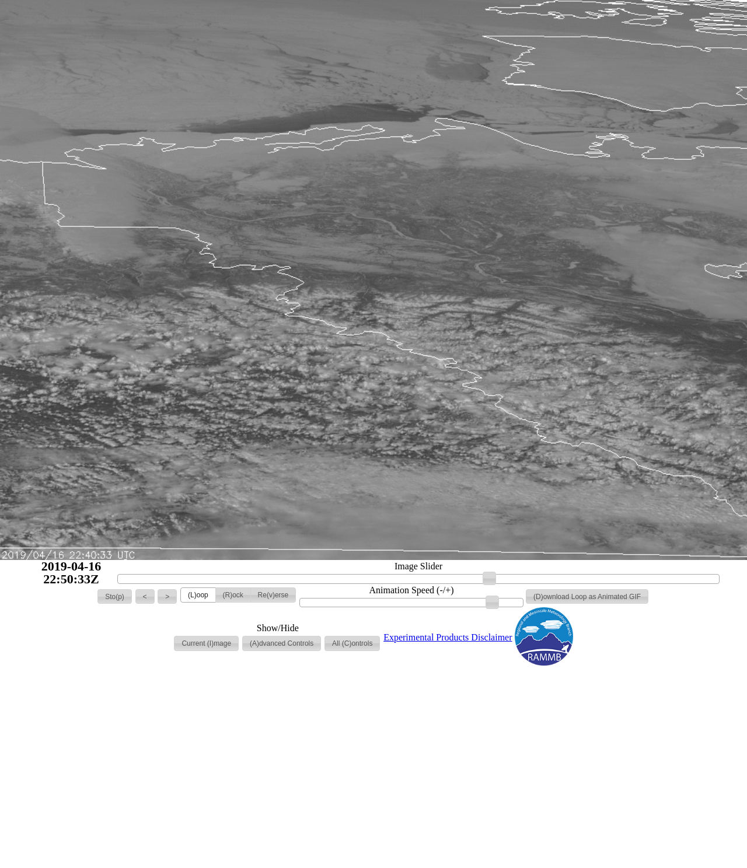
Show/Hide (278, 628)
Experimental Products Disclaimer (447, 637)
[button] (114, 596)
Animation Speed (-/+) (411, 590)
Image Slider (418, 566)
